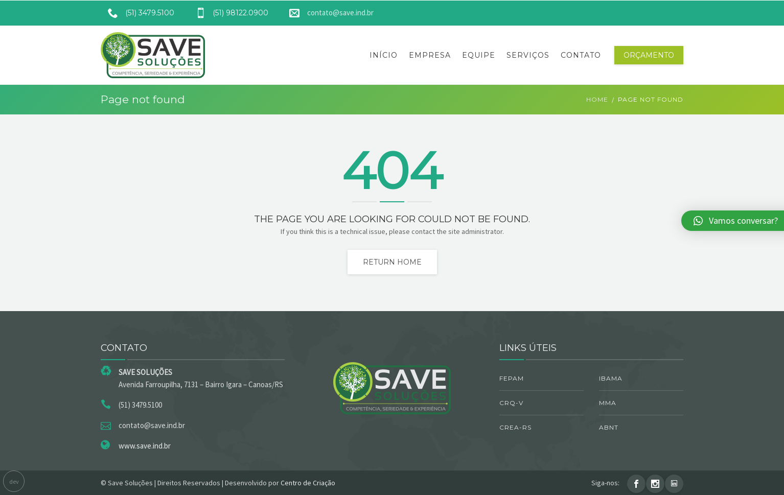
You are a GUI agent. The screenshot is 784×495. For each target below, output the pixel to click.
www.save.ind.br (145, 446)
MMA (607, 403)
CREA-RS (515, 427)
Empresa (430, 55)
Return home (392, 262)
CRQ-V (511, 403)
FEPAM (511, 378)
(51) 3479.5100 (137, 13)
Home (597, 99)
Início (384, 55)
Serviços (527, 55)
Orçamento (649, 55)
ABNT (608, 427)
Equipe (478, 55)
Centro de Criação (308, 482)
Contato (581, 55)
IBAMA (610, 378)
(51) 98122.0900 (228, 13)
